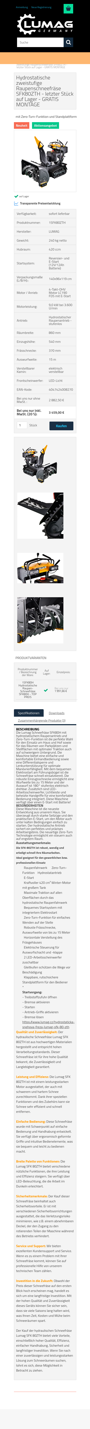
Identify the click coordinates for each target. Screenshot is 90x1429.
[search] (68, 42)
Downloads (57, 712)
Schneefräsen (39, 62)
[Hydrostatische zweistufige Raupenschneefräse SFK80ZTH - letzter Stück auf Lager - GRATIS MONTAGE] (45, 131)
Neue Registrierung (41, 7)
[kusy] (22, 425)
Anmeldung (22, 7)
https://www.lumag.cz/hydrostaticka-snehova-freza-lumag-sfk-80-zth (48, 1024)
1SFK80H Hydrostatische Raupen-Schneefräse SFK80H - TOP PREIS (27, 689)
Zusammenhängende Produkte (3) (42, 720)
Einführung (23, 62)
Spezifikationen (28, 712)
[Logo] (45, 24)
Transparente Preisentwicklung (37, 203)
